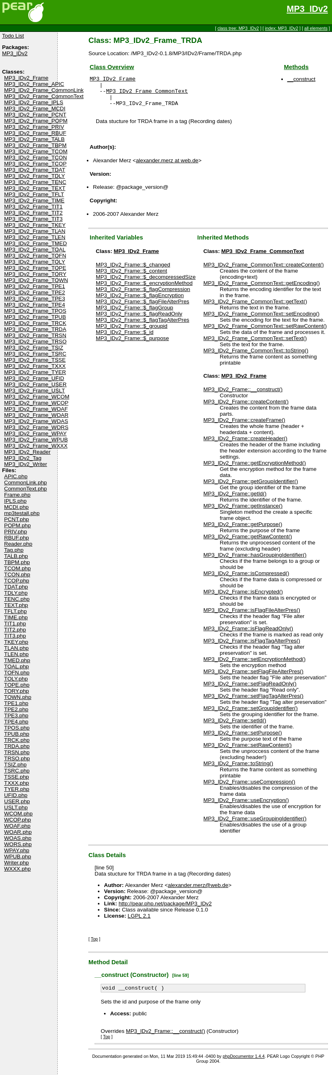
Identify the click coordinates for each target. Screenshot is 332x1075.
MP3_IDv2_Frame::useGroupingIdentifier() (255, 825)
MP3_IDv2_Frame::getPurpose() (242, 530)
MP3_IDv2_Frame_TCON (35, 158)
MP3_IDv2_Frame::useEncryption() (246, 806)
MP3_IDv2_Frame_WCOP (36, 403)
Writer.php (16, 863)
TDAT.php (16, 587)
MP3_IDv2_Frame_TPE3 (34, 299)
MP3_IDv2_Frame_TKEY (34, 225)
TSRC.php (16, 771)
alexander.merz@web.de (198, 891)
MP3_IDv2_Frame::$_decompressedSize (146, 283)
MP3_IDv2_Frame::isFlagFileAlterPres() (251, 616)
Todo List (13, 36)
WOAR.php (18, 832)
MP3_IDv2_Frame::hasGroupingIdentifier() (255, 561)
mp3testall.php (22, 513)
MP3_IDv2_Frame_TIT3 (33, 219)
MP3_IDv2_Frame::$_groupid (131, 332)
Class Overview (112, 67)
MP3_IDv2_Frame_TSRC (35, 354)
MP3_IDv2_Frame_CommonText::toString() (255, 357)
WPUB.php (17, 856)
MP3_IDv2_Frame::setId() (234, 726)
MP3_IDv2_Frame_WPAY (35, 433)
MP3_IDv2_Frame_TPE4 (34, 305)
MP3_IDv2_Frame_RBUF (35, 133)
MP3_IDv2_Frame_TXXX (34, 366)
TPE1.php (16, 703)
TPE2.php (16, 709)
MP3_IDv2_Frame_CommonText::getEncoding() (261, 289)
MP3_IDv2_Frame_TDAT (34, 170)
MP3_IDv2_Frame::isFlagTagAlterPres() (251, 647)
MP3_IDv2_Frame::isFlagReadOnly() (248, 635)
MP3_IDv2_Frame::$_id (125, 338)
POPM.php (17, 525)
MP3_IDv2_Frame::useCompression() (249, 788)
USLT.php (16, 807)
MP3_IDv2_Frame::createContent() (246, 408)
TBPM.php (17, 562)
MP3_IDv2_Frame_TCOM (36, 151)
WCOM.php (18, 814)
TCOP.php (16, 581)
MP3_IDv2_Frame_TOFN (35, 256)
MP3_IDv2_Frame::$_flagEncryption (140, 301)
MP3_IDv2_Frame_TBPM (35, 145)
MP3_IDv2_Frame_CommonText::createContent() (263, 271)
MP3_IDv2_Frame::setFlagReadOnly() (249, 690)
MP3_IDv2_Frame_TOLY (34, 262)
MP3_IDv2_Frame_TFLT (34, 194)
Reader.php (18, 544)
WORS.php (18, 844)
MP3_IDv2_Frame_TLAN (34, 231)
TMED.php (17, 660)
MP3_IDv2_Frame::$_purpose (132, 344)
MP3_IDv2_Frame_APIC (34, 84)
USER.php (17, 801)
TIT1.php (15, 623)
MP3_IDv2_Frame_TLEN (34, 237)
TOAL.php (16, 666)
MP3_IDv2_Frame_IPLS (33, 102)
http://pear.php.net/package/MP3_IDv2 (165, 910)
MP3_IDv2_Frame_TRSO (35, 341)
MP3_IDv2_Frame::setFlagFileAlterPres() (253, 677)
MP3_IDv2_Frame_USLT (34, 390)
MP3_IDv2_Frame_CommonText (44, 96)
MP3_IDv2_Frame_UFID (34, 378)
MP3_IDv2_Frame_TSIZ (33, 348)
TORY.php (16, 691)
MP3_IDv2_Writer (25, 464)
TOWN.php (17, 697)
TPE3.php (16, 715)
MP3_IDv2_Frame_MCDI (34, 108)
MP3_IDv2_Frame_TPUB (35, 317)
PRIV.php (15, 532)
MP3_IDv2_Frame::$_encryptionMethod (144, 289)
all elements (315, 28)
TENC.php (16, 599)
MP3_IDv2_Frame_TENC (35, 182)
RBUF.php (16, 538)
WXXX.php (17, 869)
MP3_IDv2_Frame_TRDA (35, 329)
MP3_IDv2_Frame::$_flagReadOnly (139, 320)
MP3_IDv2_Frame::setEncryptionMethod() (254, 665)
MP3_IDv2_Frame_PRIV (34, 127)
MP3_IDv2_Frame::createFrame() (244, 426)
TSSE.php (16, 777)
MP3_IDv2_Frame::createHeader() (245, 444)
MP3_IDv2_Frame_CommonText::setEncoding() (261, 320)
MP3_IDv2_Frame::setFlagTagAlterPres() (253, 702)
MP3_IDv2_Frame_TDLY (34, 176)
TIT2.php (15, 630)
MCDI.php (16, 507)
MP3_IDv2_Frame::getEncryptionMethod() (254, 469)
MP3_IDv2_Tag (22, 458)
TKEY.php (16, 642)
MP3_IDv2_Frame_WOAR (36, 415)
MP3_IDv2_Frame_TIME (34, 200)
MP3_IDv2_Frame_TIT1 (33, 207)
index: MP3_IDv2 (281, 28)
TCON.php (17, 574)
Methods (296, 67)
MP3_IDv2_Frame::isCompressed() (246, 579)
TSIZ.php (15, 764)
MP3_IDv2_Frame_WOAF (36, 409)
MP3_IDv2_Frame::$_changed (133, 271)
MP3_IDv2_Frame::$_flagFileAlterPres (142, 308)
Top (94, 945)
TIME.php (16, 617)
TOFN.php (16, 673)
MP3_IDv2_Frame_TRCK (35, 323)
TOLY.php (16, 679)
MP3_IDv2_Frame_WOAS (36, 421)
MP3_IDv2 (307, 9)
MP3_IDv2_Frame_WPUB (36, 440)
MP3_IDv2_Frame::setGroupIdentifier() (250, 714)
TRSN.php (16, 752)
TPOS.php (16, 728)
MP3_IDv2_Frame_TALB (34, 139)
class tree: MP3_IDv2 (238, 28)
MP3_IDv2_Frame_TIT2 (33, 213)
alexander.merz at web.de (167, 166)
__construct (301, 79)
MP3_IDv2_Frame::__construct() (242, 395)
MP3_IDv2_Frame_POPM (36, 121)
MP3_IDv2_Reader (27, 452)
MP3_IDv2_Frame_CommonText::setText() (255, 344)
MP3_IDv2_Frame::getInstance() (242, 512)
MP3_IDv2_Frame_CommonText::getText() (255, 308)
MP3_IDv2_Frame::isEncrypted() (243, 598)
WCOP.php (17, 820)
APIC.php (15, 476)
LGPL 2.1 (139, 922)
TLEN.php (16, 654)
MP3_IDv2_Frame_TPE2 (34, 292)
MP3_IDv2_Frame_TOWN (36, 280)
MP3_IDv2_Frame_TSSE (34, 360)
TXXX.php (16, 783)
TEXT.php (16, 605)
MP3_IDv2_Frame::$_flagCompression (143, 295)
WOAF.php (17, 826)
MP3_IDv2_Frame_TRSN (35, 335)
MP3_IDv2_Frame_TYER (35, 372)
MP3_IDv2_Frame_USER (35, 384)
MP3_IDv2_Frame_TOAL (34, 249)
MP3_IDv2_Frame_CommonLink (44, 90)
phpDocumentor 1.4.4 (243, 1063)
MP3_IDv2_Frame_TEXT (34, 188)
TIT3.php (15, 636)
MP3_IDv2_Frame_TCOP (35, 164)
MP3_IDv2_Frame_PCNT (35, 115)
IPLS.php (15, 501)
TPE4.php (16, 722)
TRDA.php (16, 746)
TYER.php (16, 789)
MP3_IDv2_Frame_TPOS (35, 311)
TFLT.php (15, 611)
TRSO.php (17, 758)
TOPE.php (16, 685)
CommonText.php (25, 489)
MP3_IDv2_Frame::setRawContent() (247, 751)
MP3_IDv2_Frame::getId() (235, 500)
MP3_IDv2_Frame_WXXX (36, 446)
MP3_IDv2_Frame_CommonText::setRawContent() (265, 332)
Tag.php (13, 550)
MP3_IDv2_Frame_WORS (36, 427)
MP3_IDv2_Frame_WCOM (36, 397)
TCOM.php (17, 568)
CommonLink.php (25, 482)
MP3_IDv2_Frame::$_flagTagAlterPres (142, 326)
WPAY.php (16, 850)
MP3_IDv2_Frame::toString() (238, 769)
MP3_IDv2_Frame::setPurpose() (242, 739)
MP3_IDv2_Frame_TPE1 (34, 286)
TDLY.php (15, 593)
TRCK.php (16, 740)
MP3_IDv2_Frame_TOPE (35, 268)
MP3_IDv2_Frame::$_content (131, 277)
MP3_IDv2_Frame (26, 78)
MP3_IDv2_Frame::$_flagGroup (134, 314)
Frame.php (17, 495)
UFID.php (15, 795)
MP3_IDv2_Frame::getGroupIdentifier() (250, 487)
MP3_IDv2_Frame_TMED (35, 243)
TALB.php (16, 556)
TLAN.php (16, 648)
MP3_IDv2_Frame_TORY (35, 274)
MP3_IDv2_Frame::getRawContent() (247, 543)
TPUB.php (16, 734)
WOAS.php (18, 838)
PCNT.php (16, 519)
